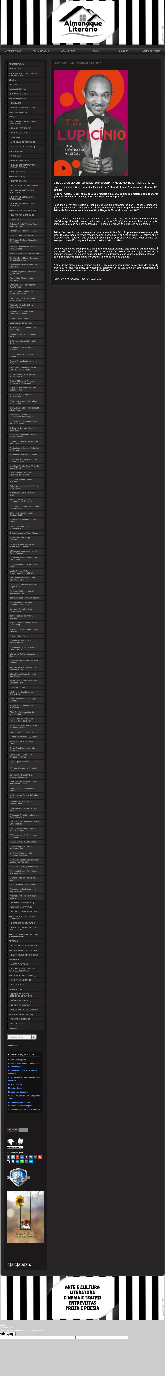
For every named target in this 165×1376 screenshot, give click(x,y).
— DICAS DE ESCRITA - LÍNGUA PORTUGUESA (22, 123)
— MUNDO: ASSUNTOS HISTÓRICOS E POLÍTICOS (20, 995)
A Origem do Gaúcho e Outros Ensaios (22, 494)
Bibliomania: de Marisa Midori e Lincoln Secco (23, 648)
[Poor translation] (11, 1334)
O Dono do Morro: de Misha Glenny (21, 355)
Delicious (8, 1161)
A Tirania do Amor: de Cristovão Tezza (23, 769)
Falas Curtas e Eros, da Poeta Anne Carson (22, 299)
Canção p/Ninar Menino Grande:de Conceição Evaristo (24, 259)
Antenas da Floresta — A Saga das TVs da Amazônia (24, 816)
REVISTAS (13, 941)
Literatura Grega (15, 1088)
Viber (26, 1161)
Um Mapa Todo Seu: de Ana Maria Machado (24, 662)
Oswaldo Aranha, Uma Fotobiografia (19, 527)
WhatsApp (22, 1161)
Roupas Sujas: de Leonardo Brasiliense (21, 706)
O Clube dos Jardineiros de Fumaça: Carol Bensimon (21, 720)
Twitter (13, 1157)
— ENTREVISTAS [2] (17, 176)
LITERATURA (14, 137)
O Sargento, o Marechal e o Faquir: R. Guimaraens (24, 402)
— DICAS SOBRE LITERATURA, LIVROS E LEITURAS (22, 166)
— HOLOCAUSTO (16, 985)
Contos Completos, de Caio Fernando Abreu (21, 847)
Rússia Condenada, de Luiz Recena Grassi (21, 306)
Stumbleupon (40, 1157)
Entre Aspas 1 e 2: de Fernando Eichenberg (23, 329)
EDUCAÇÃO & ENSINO (19, 94)
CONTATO (13, 1028)
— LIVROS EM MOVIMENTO (21, 907)
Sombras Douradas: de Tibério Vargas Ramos (23, 248)
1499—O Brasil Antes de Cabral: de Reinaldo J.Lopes (23, 783)
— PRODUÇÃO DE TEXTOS (20, 112)
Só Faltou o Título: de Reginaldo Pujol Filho (23, 241)
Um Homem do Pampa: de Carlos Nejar (24, 796)
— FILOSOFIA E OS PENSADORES (23, 186)
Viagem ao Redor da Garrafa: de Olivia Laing (23, 624)
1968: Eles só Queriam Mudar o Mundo (23, 789)
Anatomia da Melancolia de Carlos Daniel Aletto (24, 449)
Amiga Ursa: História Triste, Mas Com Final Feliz (23, 682)
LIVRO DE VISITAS (17, 1024)
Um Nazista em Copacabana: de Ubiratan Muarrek (23, 460)
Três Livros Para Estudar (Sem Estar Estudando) (23, 829)
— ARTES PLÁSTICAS (18, 964)
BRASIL (96, 51)
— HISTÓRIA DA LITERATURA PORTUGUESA (22, 198)
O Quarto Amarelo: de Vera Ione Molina (23, 565)
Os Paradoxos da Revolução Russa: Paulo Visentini (22, 545)
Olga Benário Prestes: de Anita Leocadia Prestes (23, 389)
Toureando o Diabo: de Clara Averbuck (22, 279)
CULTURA (123, 51)
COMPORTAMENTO (17, 89)
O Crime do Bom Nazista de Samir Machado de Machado (24, 861)
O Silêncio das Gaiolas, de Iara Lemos (23, 879)
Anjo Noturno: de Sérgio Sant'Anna (20, 539)
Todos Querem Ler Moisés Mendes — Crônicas (24, 487)
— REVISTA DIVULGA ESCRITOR (23, 950)
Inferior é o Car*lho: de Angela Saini (22, 655)
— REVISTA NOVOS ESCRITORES (23, 955)
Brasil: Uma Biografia (19, 318)
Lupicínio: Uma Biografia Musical (24, 867)
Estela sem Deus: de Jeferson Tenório (22, 742)
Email (31, 1161)
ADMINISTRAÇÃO (41, 51)
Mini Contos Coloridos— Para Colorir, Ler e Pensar (22, 579)
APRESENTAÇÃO (16, 64)
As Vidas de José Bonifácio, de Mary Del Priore (23, 668)
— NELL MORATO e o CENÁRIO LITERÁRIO (22, 917)
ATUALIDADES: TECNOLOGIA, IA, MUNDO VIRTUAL (68, 51)
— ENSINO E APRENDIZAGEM (22, 108)
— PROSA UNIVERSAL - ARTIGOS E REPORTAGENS (23, 935)
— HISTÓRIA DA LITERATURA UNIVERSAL (22, 205)
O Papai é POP (16, 220)
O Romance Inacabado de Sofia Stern (23, 342)
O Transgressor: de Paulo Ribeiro (24, 533)
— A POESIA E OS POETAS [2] (22, 147)
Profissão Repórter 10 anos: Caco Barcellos (24, 266)
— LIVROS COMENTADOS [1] (21, 215)
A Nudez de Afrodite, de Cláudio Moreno (23, 897)
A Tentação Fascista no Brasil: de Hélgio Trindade (24, 436)
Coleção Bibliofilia (17, 687)
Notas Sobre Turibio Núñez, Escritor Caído (21, 803)
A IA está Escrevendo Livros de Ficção (24, 1110)
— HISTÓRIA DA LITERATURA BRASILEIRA (22, 191)
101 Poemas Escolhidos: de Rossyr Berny (21, 693)
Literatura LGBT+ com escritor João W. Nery (23, 286)
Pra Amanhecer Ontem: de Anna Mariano (23, 521)
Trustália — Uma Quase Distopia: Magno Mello (24, 585)
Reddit (35, 1157)
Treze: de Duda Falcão (19, 636)
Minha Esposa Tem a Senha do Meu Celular (23, 675)
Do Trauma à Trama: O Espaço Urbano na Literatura (22, 776)
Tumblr (26, 1157)
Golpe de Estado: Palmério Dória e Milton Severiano (24, 225)
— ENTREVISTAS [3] (17, 181)
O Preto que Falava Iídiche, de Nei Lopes (24, 763)
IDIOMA (12, 117)
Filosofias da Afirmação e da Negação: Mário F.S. (22, 713)
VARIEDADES (15, 960)
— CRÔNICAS (15, 156)
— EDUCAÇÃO (15, 103)
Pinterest (17, 1157)
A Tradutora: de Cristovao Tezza (23, 455)
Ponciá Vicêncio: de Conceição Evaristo (23, 700)
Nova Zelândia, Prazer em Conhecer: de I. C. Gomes (20, 474)
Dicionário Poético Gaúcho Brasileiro (21, 480)
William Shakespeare (17, 1060)
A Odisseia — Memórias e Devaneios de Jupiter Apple (21, 416)
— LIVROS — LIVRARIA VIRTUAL (23, 912)
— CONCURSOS (16, 151)
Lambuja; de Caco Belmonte (22, 732)
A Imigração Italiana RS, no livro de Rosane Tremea (23, 872)
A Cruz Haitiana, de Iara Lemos (23, 885)
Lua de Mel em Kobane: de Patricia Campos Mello (24, 823)
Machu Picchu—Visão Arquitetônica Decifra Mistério (22, 572)
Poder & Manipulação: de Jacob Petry (23, 362)
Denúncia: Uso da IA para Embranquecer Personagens (20, 1104)
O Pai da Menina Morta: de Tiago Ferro (23, 809)
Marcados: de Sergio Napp (21, 323)
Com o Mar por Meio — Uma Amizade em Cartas (22, 756)
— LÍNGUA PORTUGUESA (20, 128)
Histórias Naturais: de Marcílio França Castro (22, 375)
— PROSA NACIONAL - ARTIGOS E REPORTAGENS (24, 929)
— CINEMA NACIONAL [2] (20, 980)
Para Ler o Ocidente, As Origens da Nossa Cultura (23, 592)
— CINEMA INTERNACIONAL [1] (22, 975)
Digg (31, 1157)
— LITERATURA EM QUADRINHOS (23, 210)
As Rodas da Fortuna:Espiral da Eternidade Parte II (23, 727)
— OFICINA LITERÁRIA (19, 133)
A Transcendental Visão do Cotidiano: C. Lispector (21, 603)
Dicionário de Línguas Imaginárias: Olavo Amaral (24, 507)
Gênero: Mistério (15, 1084)
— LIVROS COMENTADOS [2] (21, 903)
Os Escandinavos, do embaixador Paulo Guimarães (24, 422)
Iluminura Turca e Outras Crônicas (24, 598)
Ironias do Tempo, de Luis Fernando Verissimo (21, 854)
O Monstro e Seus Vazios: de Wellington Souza (22, 642)
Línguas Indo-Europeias (18, 1092)
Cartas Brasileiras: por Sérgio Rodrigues (22, 749)
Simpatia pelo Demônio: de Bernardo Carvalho (21, 293)
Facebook (8, 1157)
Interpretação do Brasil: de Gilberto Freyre (21, 610)
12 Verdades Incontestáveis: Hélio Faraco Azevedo (24, 552)
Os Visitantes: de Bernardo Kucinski (21, 349)
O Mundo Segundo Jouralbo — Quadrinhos (23, 272)
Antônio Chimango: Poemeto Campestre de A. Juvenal (22, 382)
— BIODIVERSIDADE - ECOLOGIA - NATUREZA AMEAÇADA (24, 970)
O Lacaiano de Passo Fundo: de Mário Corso (23, 559)
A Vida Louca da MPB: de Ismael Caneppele (23, 836)
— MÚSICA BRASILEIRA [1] (20, 1001)
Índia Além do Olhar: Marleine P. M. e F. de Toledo (24, 409)
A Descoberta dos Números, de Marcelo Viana (23, 890)
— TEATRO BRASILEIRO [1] (21, 1014)
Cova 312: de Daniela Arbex (21, 235)
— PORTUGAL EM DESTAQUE (22, 923)
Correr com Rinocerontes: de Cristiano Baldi (22, 514)
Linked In (22, 1157)
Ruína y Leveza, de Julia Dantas (23, 842)
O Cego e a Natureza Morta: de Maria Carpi (23, 429)
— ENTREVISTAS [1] (17, 172)
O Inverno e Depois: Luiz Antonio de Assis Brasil (24, 442)
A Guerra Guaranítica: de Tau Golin (24, 253)
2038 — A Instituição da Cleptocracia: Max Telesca (21, 501)
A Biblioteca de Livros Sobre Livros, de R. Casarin (22, 313)
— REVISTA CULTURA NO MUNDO (23, 946)
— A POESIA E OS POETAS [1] (22, 142)
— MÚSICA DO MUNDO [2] (20, 1005)
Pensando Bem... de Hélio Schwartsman (21, 396)
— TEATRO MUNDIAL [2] (19, 1019)
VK (17, 1161)
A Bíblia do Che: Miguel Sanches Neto (23, 335)
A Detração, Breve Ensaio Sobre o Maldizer (24, 630)
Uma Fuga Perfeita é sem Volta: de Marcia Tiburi (24, 467)
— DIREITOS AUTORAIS (19, 160)
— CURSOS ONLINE (17, 98)
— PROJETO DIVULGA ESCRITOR (23, 1010)
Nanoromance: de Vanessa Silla (23, 231)
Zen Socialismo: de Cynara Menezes (21, 617)
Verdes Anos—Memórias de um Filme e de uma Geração (23, 369)
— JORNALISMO (16, 989)
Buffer (13, 1161)
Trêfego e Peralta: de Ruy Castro (23, 737)
